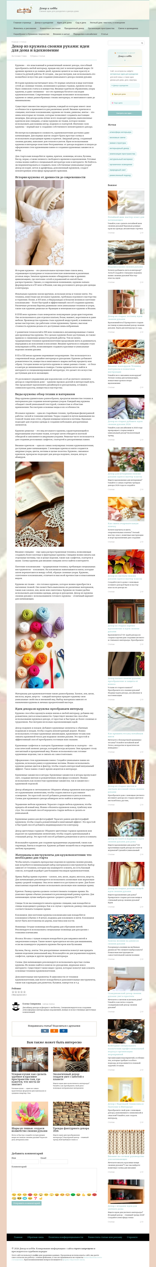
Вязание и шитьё (61, 34)
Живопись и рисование (25, 28)
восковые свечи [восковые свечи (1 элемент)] (117, 137)
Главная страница (22, 23)
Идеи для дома (64, 23)
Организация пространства (101, 28)
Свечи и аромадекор (128, 28)
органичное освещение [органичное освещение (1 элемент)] (121, 164)
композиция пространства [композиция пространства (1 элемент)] (122, 154)
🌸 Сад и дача (117, 103)
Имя (14, 1158)
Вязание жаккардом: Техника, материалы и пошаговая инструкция (124, 369)
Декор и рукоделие (44, 23)
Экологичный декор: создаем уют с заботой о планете (68, 1077)
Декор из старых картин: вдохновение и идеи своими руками (123, 628)
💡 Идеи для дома (119, 94)
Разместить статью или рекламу (105, 1237)
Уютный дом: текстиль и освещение (107, 23)
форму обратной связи (74, 1260)
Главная (18, 1237)
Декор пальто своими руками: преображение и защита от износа (124, 681)
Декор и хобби (48, 8)
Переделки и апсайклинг (85, 34)
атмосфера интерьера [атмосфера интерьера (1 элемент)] (120, 132)
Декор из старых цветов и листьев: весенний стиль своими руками (126, 789)
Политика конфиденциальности (66, 1237)
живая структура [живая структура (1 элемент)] (118, 143)
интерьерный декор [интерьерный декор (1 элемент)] (119, 148)
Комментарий (19, 1166)
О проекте (132, 1237)
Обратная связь (35, 1237)
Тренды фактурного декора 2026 (71, 1129)
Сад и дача (81, 23)
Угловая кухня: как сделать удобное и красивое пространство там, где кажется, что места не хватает (29, 1079)
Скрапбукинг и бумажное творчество (31, 34)
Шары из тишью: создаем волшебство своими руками (29, 1129)
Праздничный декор (74, 28)
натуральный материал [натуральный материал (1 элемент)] (121, 159)
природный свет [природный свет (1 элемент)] (118, 170)
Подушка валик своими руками (125, 267)
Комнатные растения (50, 28)
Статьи (104, 34)
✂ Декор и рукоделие (120, 85)
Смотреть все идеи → (124, 113)
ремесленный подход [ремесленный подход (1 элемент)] (120, 175)
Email (43, 1158)
